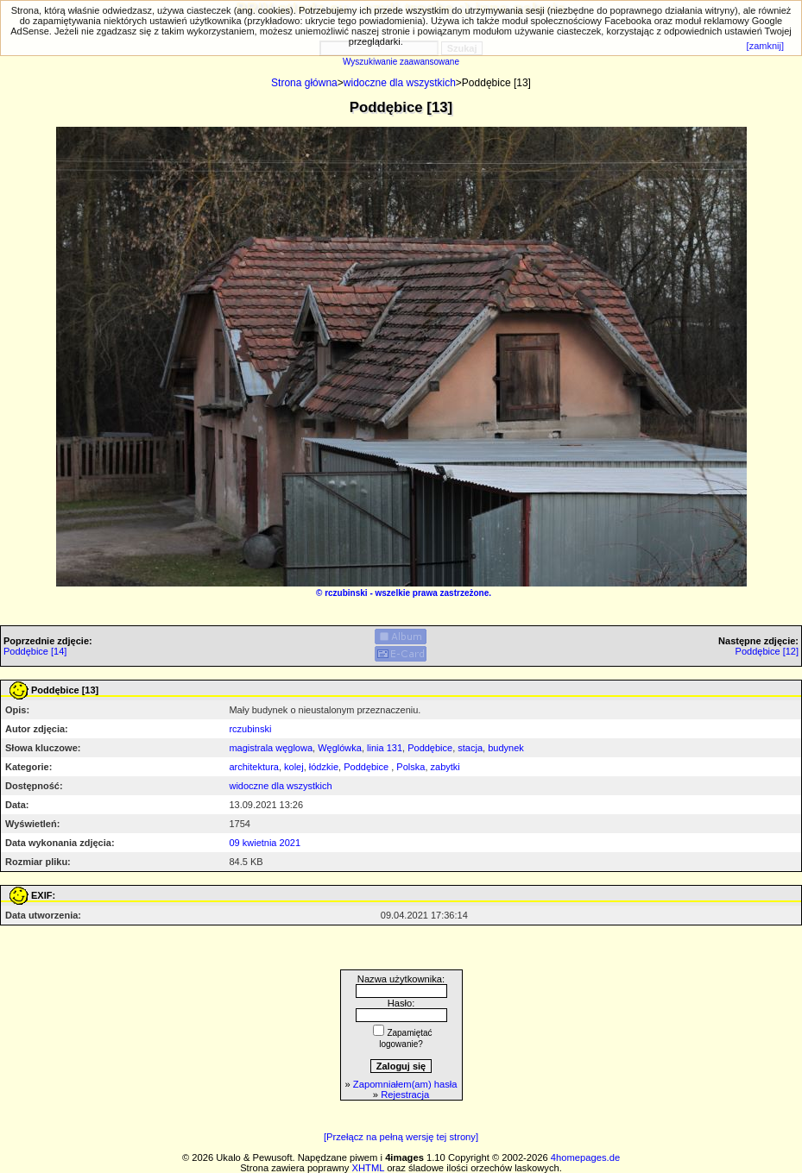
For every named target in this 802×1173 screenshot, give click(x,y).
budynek (506, 748)
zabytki (445, 767)
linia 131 (384, 748)
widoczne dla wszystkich (400, 83)
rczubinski (346, 593)
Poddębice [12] (767, 651)
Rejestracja (405, 1094)
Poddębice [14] (34, 651)
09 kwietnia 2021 (264, 842)
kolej (294, 767)
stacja (470, 748)
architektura (253, 767)
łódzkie (323, 767)
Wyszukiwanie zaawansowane (401, 61)
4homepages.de (585, 1157)
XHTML (368, 1168)
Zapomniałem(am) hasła (405, 1084)
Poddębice (429, 748)
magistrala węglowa (271, 748)
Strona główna (304, 83)
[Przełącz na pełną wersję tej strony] (401, 1137)
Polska (410, 767)
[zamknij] (765, 46)
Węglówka (340, 748)
